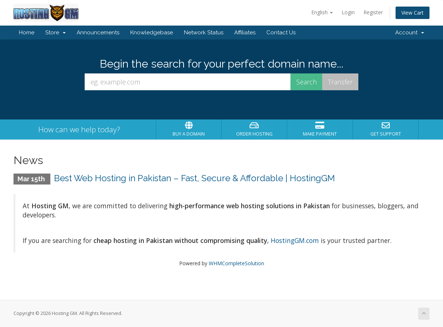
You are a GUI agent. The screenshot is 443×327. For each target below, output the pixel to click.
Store (55, 32)
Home (26, 32)
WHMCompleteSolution (236, 263)
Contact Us (281, 32)
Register (373, 12)
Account (409, 32)
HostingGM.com (294, 240)
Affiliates (244, 32)
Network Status (203, 32)
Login (348, 12)
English (322, 12)
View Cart (412, 12)
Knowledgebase (151, 32)
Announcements (98, 32)
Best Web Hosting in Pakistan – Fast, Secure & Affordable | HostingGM (194, 178)
